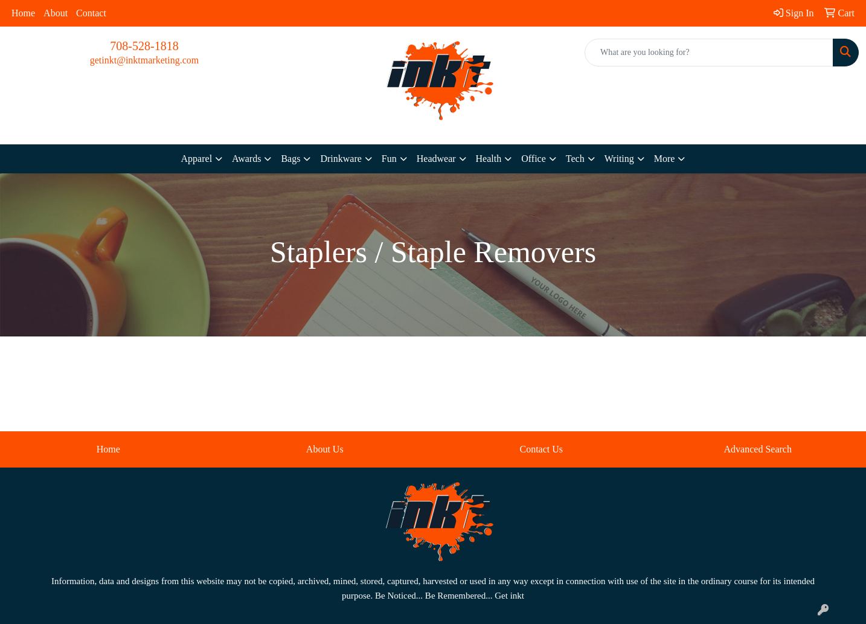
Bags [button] (290, 158)
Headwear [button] (436, 158)
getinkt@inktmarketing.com (144, 60)
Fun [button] (389, 158)
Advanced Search (758, 449)
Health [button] (489, 158)
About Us (325, 449)
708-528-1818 (144, 46)
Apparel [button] (197, 158)
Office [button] (533, 158)
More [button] (664, 158)
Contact (91, 13)
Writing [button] (619, 158)
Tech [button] (575, 158)
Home (23, 13)
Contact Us (541, 449)
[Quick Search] (709, 52)
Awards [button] (246, 158)
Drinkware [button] (340, 158)
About (55, 13)
